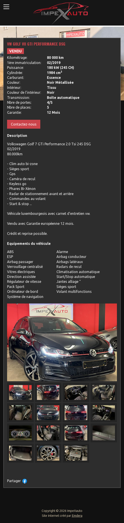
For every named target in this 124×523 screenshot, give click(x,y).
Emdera (77, 515)
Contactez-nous (24, 124)
